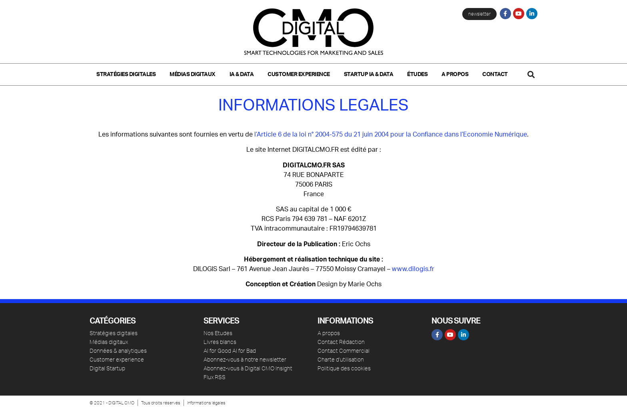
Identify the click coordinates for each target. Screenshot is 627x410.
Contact (495, 74)
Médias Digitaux (193, 74)
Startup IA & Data (368, 74)
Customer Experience (299, 74)
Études (417, 74)
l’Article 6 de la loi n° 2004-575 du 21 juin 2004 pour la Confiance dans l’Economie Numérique (390, 134)
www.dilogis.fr (413, 269)
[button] (530, 74)
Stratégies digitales (126, 74)
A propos (454, 74)
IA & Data (242, 74)
